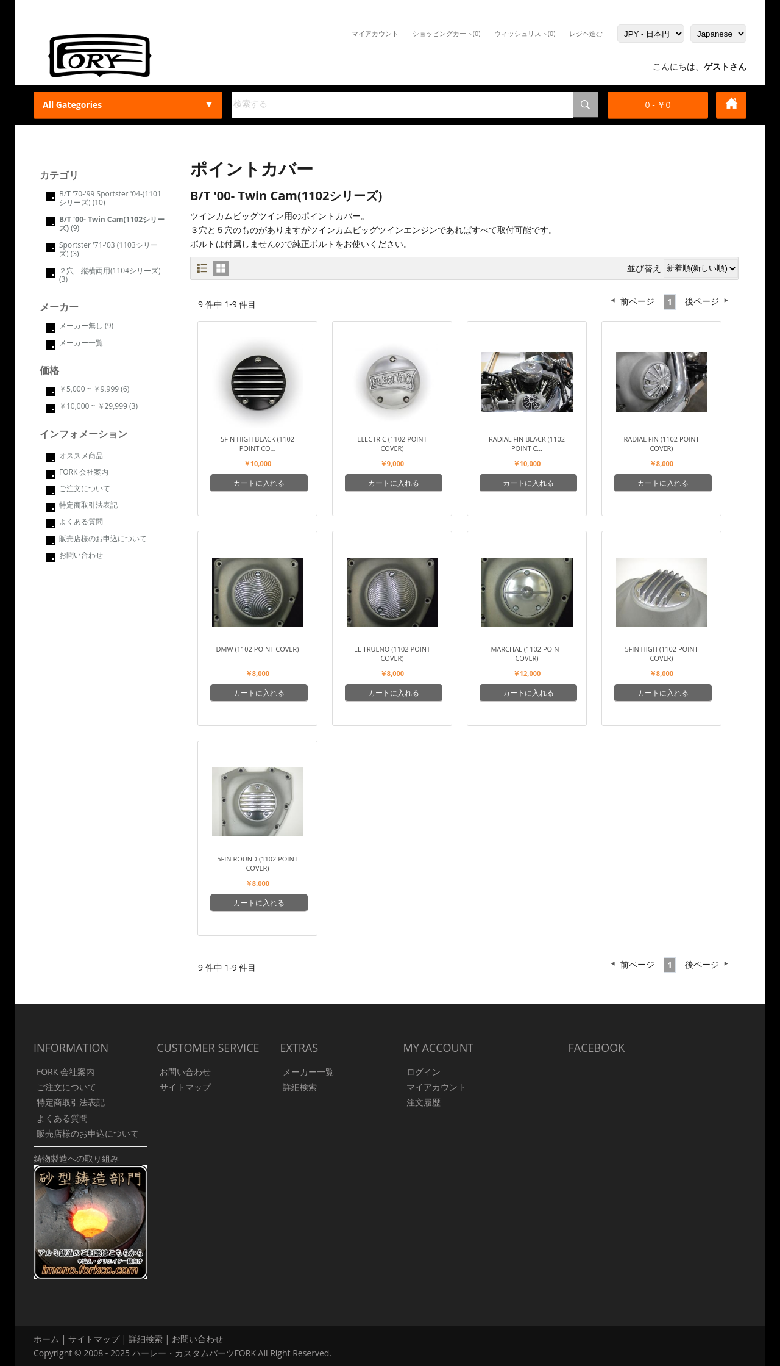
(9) (112, 223)
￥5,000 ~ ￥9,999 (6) (94, 389)
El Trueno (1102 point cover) (392, 653)
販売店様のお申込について (103, 538)
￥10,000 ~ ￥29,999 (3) (98, 406)
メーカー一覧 (81, 342)
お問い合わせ (81, 555)
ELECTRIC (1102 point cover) (392, 443)
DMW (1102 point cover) (257, 648)
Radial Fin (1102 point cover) (661, 443)
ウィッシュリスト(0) (525, 33)
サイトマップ (185, 1087)
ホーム (46, 1339)
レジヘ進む (586, 33)
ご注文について (84, 488)
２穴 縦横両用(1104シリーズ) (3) (110, 274)
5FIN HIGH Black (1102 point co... (257, 443)
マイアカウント (375, 33)
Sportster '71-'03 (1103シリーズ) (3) (108, 249)
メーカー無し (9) (86, 325)
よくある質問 (81, 521)
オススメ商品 (81, 455)
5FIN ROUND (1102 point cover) (257, 863)
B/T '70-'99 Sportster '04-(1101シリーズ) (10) (110, 198)
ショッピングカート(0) (447, 33)
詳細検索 (300, 1087)
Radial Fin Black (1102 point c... (527, 443)
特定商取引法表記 (88, 505)
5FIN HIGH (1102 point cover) (661, 653)
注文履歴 (423, 1102)
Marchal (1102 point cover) (526, 653)
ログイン (423, 1071)
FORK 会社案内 (83, 472)
